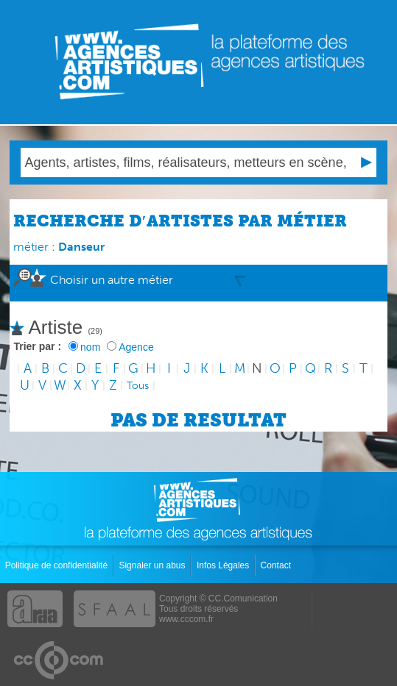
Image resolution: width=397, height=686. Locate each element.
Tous (138, 385)
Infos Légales (224, 565)
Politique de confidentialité (57, 565)
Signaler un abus (153, 565)
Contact (277, 565)
